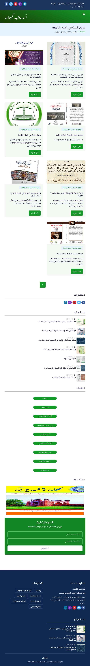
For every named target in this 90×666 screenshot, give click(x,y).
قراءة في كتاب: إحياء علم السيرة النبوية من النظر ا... (58, 330)
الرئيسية (81, 3)
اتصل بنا (73, 6)
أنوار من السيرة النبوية (24, 590)
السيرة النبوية (62, 3)
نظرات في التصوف (70, 358)
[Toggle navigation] (84, 14)
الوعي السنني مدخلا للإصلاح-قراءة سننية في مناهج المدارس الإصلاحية (67, 76)
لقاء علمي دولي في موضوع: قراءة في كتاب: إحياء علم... (56, 321)
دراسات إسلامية (45, 461)
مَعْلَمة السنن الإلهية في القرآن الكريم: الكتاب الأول (26, 194)
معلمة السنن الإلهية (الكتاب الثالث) (69, 135)
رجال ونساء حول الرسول (45, 425)
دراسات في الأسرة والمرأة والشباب (64, 377)
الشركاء (45, 658)
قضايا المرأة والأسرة (45, 452)
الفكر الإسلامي (45, 434)
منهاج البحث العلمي (45, 443)
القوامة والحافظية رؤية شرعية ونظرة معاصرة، (60, 368)
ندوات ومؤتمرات (35, 595)
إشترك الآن (45, 548)
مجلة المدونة (45, 470)
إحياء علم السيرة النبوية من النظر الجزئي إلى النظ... (59, 349)
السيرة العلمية (73, 3)
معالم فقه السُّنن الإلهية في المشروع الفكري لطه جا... (57, 340)
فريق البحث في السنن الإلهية (72, 68)
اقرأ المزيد (77, 94)
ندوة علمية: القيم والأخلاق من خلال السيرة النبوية (66, 194)
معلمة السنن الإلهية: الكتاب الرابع (70, 253)
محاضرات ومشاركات (19, 601)
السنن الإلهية (45, 407)
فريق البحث (80, 6)
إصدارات (52, 3)
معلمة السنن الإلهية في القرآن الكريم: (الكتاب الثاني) (26, 76)
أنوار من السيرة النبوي (45, 416)
